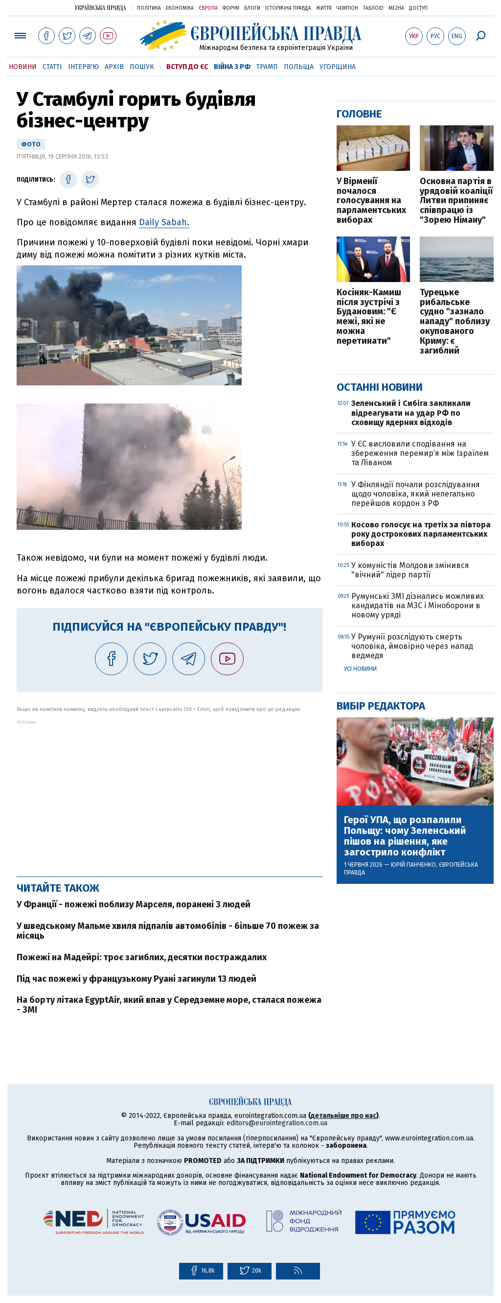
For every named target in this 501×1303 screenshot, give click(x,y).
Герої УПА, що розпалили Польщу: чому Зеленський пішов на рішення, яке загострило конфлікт (405, 835)
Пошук (142, 67)
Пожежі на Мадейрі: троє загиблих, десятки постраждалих (142, 957)
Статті (52, 67)
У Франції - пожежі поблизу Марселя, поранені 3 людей (133, 904)
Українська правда (100, 7)
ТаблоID (373, 8)
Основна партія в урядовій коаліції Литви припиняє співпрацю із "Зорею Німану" (456, 201)
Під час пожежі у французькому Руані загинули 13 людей (136, 978)
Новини (23, 67)
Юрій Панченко (413, 864)
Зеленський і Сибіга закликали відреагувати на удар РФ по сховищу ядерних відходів (411, 412)
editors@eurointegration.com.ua (277, 1123)
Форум (231, 8)
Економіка (180, 8)
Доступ (418, 8)
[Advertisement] (169, 793)
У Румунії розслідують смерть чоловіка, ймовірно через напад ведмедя (412, 646)
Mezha (396, 8)
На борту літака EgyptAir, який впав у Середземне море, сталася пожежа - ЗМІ (169, 1005)
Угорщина (337, 67)
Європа (208, 8)
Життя (324, 8)
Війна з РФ (232, 67)
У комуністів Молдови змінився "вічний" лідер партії (410, 570)
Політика (149, 8)
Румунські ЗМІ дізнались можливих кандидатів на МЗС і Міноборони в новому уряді (417, 605)
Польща (299, 67)
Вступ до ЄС (187, 67)
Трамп (267, 67)
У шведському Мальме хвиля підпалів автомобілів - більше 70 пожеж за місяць (168, 931)
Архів (114, 67)
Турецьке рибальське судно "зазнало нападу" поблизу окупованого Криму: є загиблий (455, 322)
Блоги (252, 8)
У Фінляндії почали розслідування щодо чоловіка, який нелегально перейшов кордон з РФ (415, 494)
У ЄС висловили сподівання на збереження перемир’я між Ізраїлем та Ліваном (420, 453)
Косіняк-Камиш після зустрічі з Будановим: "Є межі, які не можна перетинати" (369, 317)
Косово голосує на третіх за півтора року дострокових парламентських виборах (421, 534)
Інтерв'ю (83, 67)
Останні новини (380, 387)
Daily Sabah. (164, 222)
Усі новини (360, 668)
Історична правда (288, 8)
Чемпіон (347, 8)
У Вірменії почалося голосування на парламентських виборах (371, 201)
